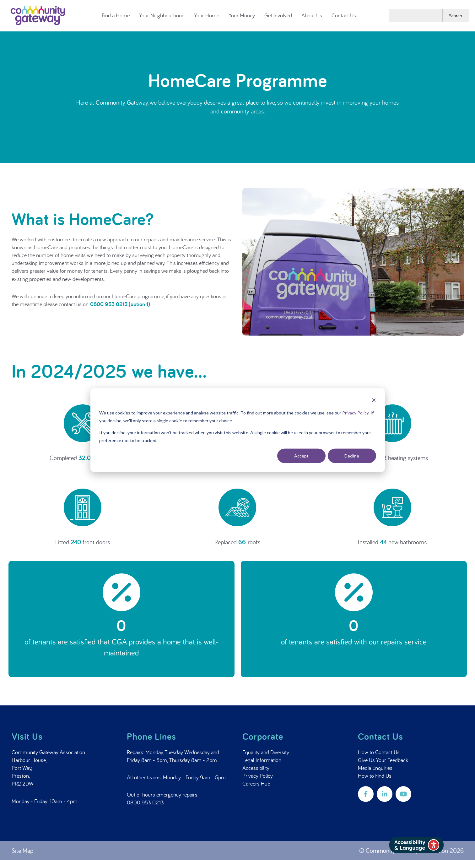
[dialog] (237, 430)
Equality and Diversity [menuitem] (265, 752)
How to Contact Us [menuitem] (379, 752)
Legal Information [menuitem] (261, 760)
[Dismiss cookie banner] (374, 401)
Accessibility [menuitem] (255, 767)
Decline (351, 455)
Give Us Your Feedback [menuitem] (383, 760)
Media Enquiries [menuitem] (375, 767)
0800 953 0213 (145, 802)
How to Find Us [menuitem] (374, 775)
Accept (301, 455)
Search (455, 16)
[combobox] (415, 15)
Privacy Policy (355, 412)
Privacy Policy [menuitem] (257, 775)
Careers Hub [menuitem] (256, 783)
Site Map (22, 850)
